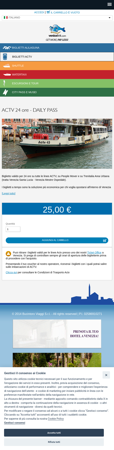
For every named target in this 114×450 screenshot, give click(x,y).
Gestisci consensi (14, 422)
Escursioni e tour (25, 83)
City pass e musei (24, 92)
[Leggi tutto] (8, 193)
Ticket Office (94, 252)
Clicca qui (11, 272)
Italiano (14, 17)
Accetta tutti (54, 432)
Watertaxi (19, 74)
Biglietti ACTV (22, 56)
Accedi (39, 12)
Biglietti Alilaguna (25, 47)
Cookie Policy (56, 418)
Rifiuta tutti (54, 442)
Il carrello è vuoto (65, 12)
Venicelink (57, 32)
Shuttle (18, 65)
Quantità (10, 223)
